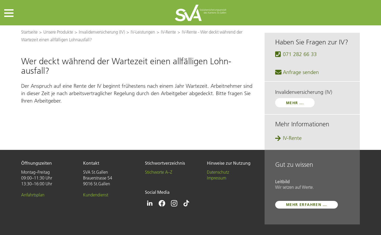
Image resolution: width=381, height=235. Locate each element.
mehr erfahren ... (306, 204)
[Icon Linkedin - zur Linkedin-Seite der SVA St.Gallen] (150, 203)
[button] (8, 13)
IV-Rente (292, 138)
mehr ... (295, 102)
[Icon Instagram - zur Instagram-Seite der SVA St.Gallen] (174, 203)
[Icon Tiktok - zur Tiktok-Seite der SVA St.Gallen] (186, 203)
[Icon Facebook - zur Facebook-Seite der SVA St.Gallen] (162, 203)
